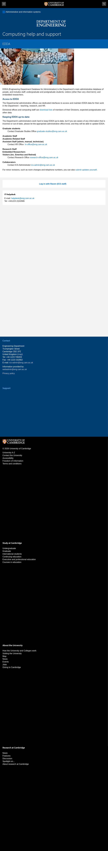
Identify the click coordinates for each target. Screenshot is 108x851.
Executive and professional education (19, 559)
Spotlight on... (9, 761)
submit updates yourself (86, 170)
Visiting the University (12, 653)
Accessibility (8, 458)
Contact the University (12, 455)
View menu (4, 4)
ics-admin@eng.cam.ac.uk (43, 165)
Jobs (5, 664)
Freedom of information (13, 461)
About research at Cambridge (16, 764)
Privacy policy (9, 373)
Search (104, 4)
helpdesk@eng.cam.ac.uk (22, 198)
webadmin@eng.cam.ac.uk (15, 369)
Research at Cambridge (14, 747)
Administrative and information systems (23, 12)
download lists (46, 110)
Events (6, 662)
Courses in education (12, 562)
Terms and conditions (12, 464)
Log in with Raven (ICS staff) (52, 184)
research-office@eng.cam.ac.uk (44, 157)
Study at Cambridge (12, 543)
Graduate (7, 551)
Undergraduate (9, 548)
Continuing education (12, 557)
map (20, 354)
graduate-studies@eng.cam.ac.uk (52, 131)
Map (4, 656)
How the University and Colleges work (19, 651)
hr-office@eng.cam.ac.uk (36, 144)
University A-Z (9, 453)
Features (6, 756)
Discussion (7, 758)
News (5, 659)
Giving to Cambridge (12, 667)
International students (12, 554)
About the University (13, 645)
